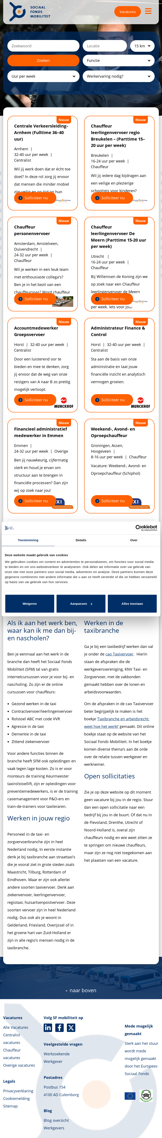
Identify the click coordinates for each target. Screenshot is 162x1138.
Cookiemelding (16, 1098)
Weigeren (30, 603)
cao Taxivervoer (119, 654)
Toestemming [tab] (28, 540)
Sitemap (10, 1106)
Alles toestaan (132, 603)
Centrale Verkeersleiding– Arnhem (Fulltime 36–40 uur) (41, 132)
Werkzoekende (57, 1053)
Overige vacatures (19, 1065)
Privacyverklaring (18, 1090)
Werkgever (53, 1061)
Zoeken (43, 60)
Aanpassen (81, 603)
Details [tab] (81, 540)
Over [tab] (134, 540)
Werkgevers (54, 1127)
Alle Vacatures (15, 1027)
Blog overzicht (56, 1120)
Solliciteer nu (36, 197)
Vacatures (128, 11)
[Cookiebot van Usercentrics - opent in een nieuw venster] (138, 528)
